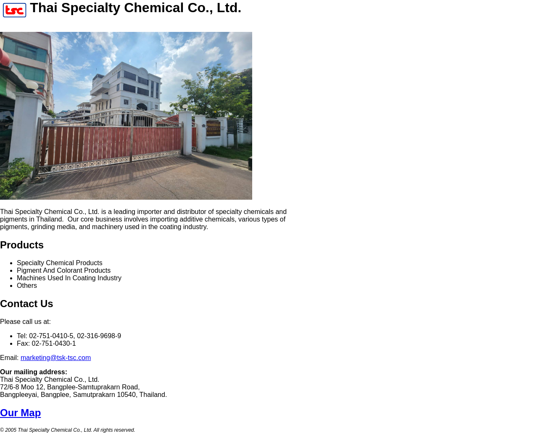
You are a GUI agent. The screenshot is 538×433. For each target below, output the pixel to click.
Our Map (20, 412)
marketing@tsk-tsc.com (56, 357)
